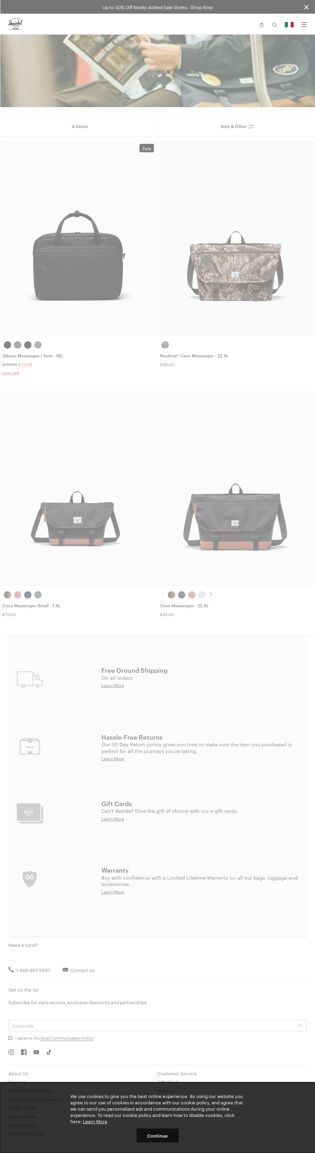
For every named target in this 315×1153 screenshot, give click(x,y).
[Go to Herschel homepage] (15, 24)
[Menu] (304, 24)
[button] (261, 24)
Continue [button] (157, 1135)
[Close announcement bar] (306, 7)
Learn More (95, 1121)
